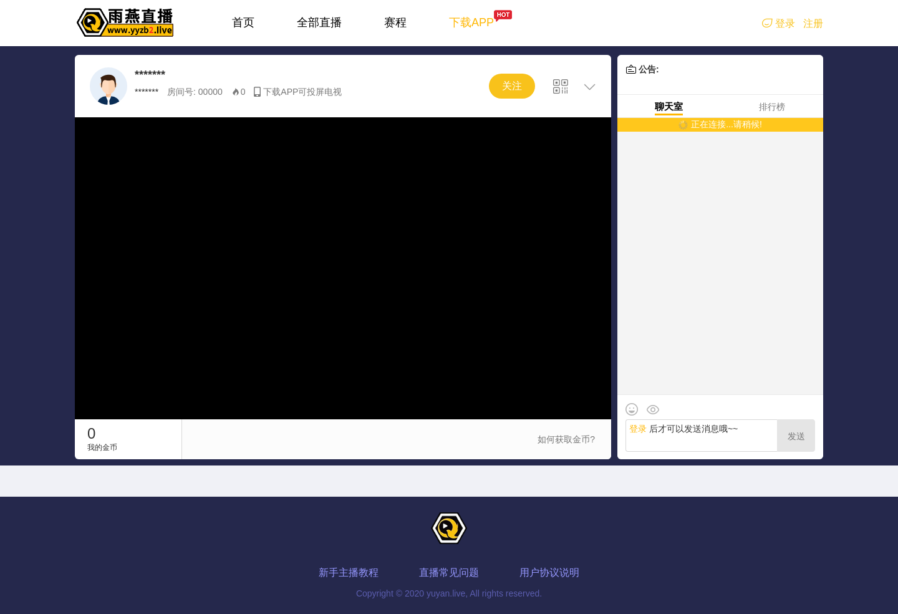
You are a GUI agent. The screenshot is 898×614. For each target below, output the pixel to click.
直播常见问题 (449, 572)
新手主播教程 (349, 572)
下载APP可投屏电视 (302, 92)
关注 (512, 85)
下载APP (471, 22)
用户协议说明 (549, 572)
